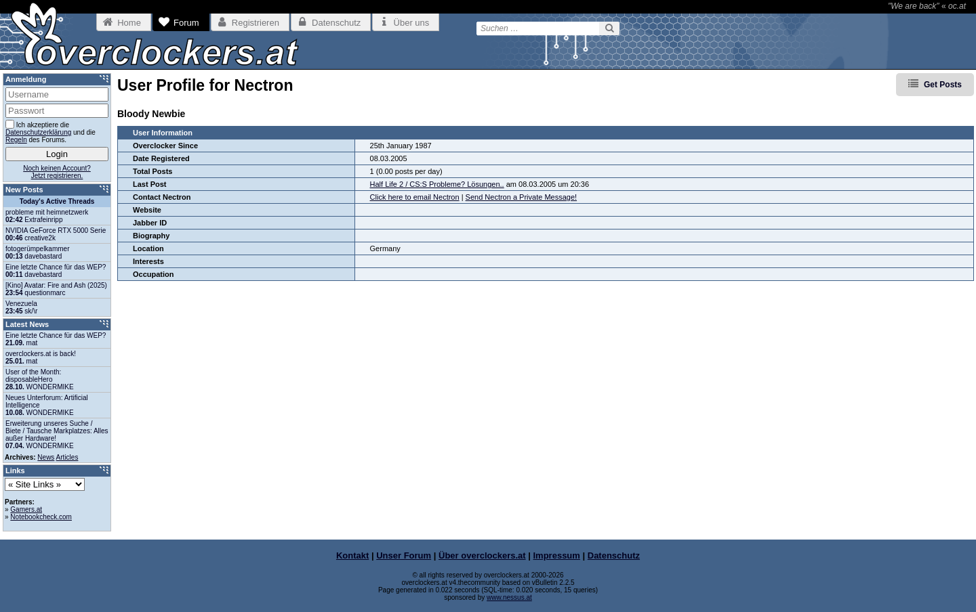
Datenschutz (614, 555)
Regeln (16, 140)
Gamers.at (26, 509)
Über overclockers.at (482, 555)
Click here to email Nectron (415, 197)
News (45, 457)
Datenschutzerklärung (38, 132)
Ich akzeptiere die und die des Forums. (50, 132)
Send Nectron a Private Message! (521, 197)
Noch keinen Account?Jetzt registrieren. (57, 172)
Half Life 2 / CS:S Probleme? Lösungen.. (437, 184)
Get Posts (943, 84)
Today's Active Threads (57, 201)
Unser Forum (403, 555)
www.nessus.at (509, 597)
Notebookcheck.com (41, 517)
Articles (67, 457)
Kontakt (352, 555)
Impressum (556, 555)
